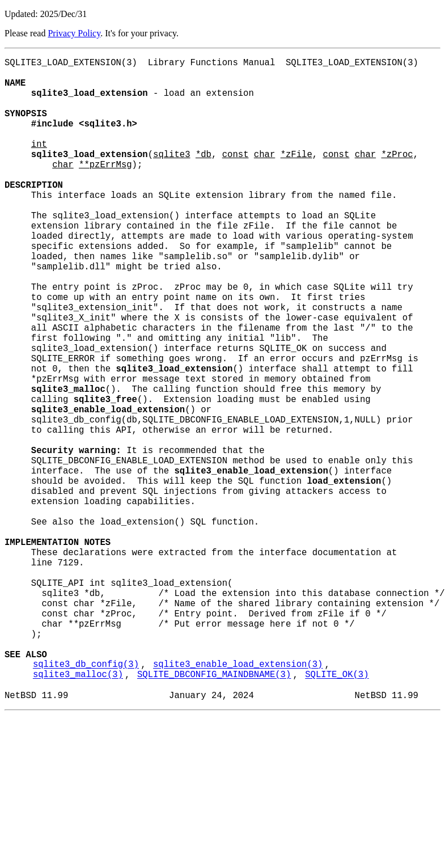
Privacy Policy (74, 33)
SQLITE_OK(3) (336, 812)
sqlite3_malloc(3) (78, 812)
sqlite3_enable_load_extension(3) (238, 800)
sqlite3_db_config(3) (86, 800)
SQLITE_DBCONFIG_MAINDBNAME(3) (214, 812)
